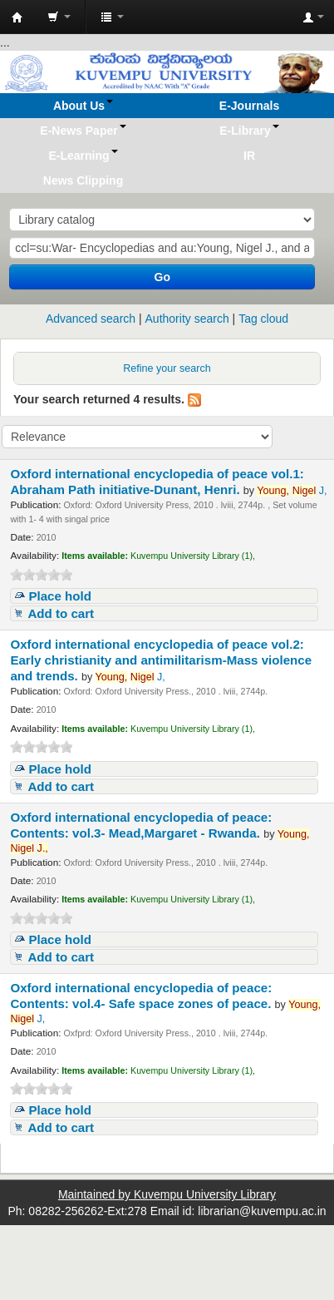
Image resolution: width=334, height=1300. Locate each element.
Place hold (59, 596)
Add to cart (60, 613)
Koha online (17, 17)
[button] (59, 16)
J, (292, 491)
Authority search (187, 318)
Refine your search (167, 368)
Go (162, 277)
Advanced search (90, 318)
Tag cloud (263, 318)
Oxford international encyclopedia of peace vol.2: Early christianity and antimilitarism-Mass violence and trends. (161, 660)
